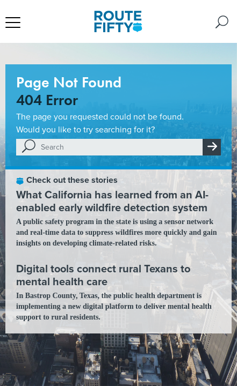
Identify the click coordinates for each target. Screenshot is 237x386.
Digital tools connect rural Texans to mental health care (103, 275)
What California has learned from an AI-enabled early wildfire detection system (112, 201)
